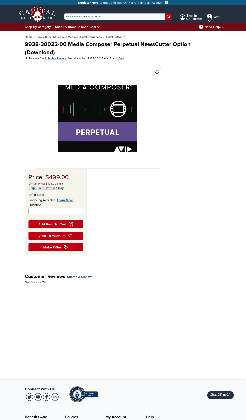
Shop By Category (38, 27)
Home (29, 37)
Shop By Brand (66, 27)
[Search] (168, 16)
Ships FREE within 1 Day (46, 188)
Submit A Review (79, 277)
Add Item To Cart (55, 224)
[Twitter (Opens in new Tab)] (29, 397)
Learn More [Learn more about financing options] (65, 200)
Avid (121, 58)
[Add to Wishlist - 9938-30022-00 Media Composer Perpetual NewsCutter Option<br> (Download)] (157, 72)
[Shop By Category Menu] (53, 26)
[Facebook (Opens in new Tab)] (46, 397)
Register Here (88, 3)
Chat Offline (220, 395)
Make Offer (55, 247)
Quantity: (55, 208)
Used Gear (88, 27)
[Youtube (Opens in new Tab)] (38, 397)
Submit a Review (55, 58)
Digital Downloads (90, 37)
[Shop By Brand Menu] (79, 26)
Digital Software (115, 37)
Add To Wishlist (55, 236)
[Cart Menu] (210, 20)
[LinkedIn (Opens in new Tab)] (55, 397)
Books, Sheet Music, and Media (56, 37)
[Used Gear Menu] (98, 26)
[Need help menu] (223, 27)
